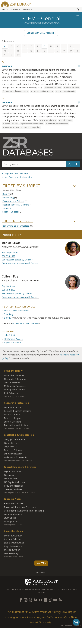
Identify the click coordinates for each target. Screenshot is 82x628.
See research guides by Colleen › (17, 293)
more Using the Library (13, 396)
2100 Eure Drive (24, 589)
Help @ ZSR (9, 335)
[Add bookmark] (79, 66)
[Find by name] (37, 164)
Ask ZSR (40, 563)
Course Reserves (12, 382)
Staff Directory (11, 553)
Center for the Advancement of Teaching (24, 510)
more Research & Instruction (16, 428)
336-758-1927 (8, 256)
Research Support (12, 418)
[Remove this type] (17, 177)
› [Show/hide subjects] (74, 186)
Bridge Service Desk (13, 503)
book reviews (66, 120)
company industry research (16, 91)
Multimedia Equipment (15, 386)
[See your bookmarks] (76, 164)
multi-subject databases (58, 123)
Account (26, 9)
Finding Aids (10, 475)
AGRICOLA (7, 66)
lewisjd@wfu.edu (10, 252)
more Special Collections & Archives (19, 492)
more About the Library (13, 557)
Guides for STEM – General (25, 323)
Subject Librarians (12, 421)
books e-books (72, 87)
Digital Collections (12, 471)
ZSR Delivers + (13, 393)
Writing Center (11, 521)
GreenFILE (7, 102)
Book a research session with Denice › (20, 263)
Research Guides (12, 414)
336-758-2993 (8, 289)
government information (42, 91)
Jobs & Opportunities (14, 542)
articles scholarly (54, 87)
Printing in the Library (14, 389)
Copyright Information (14, 439)
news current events (66, 91)
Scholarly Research (13, 453)
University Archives (13, 489)
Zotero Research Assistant (17, 425)
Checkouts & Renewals (15, 379)
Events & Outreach (13, 535)
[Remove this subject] (15, 173)
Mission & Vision (12, 549)
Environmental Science (13, 201)
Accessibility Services (14, 375)
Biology (6, 194)
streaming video (33, 127)
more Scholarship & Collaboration (18, 460)
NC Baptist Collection (14, 482)
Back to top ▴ (41, 572)
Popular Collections (13, 485)
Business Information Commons (20, 507)
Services (14, 9)
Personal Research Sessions (17, 411)
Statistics (6, 208)
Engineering (8, 197)
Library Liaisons (11, 443)
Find (4, 9)
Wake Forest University (41, 582)
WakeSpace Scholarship (15, 457)
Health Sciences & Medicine (15, 204)
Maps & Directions (13, 546)
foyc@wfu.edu (9, 286)
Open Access (10, 446)
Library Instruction (13, 407)
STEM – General (10, 211)
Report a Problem (12, 342)
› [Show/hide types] (74, 221)
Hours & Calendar (12, 539)
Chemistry (8, 314)
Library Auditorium (13, 514)
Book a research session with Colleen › (20, 297)
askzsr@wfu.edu (63, 589)
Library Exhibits (11, 478)
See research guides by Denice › (17, 259)
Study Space (10, 517)
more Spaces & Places (13, 524)
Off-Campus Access (13, 339)
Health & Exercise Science (16, 310)
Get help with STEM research (40, 32)
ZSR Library (20, 4)
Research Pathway (13, 450)
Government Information (15, 225)
